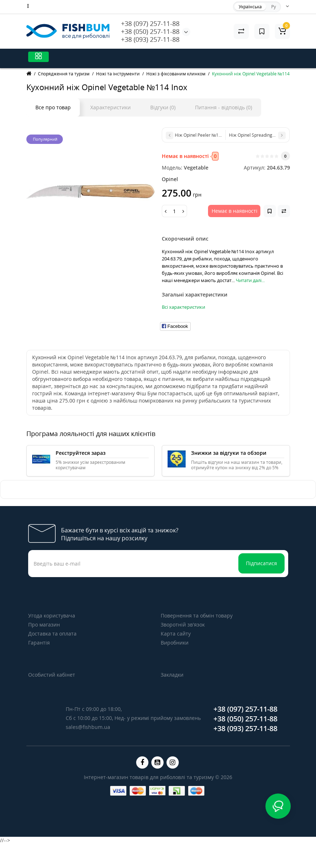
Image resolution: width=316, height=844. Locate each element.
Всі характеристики (183, 307)
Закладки (172, 674)
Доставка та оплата (52, 633)
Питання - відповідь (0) (223, 107)
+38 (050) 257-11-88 (150, 31)
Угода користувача (51, 615)
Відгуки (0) (163, 107)
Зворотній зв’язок (183, 624)
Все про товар (53, 107)
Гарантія (39, 642)
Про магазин (44, 624)
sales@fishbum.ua (88, 727)
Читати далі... (250, 280)
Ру (273, 7)
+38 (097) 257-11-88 (150, 23)
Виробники (175, 642)
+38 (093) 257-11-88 (150, 39)
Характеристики (110, 107)
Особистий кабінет (51, 674)
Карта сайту (176, 633)
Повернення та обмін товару (197, 615)
